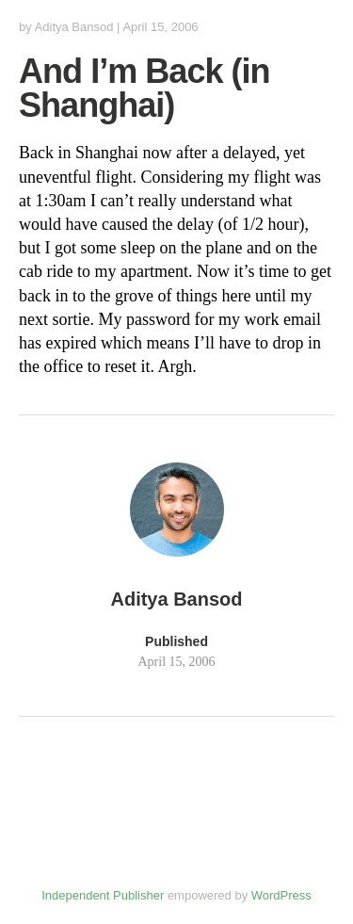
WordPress (281, 895)
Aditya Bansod (74, 27)
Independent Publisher (102, 895)
